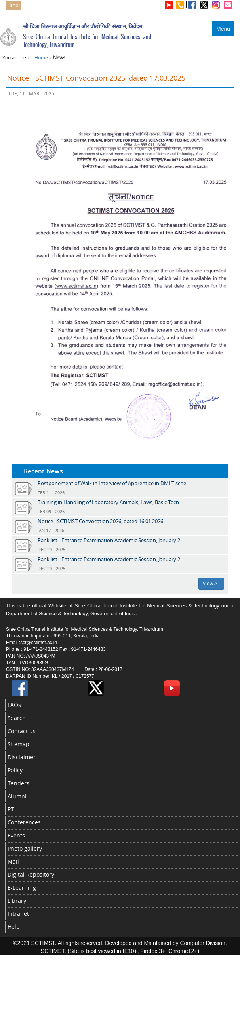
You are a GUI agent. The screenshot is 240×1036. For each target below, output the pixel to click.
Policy (15, 770)
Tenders (18, 783)
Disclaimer (22, 757)
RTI (12, 809)
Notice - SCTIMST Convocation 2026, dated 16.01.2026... (102, 521)
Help (14, 926)
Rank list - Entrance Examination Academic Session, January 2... (111, 540)
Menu (223, 29)
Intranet (18, 913)
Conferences (24, 822)
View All (211, 583)
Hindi (13, 5)
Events (16, 835)
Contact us (22, 731)
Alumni (17, 796)
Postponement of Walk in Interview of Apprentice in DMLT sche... (114, 483)
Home (41, 57)
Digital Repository (31, 874)
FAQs (14, 705)
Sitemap (18, 744)
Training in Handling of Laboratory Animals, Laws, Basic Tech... (110, 502)
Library (17, 900)
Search (17, 718)
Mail (13, 861)
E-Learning (22, 887)
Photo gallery (25, 848)
